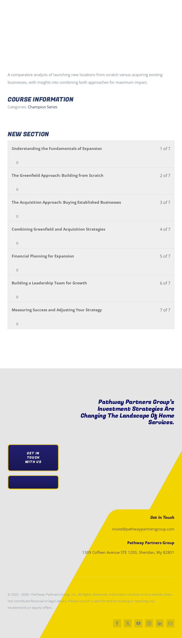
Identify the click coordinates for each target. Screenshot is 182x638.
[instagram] (149, 623)
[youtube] (138, 623)
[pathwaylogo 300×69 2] (38, 403)
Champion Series (42, 106)
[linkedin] (160, 623)
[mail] (170, 623)
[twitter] (128, 623)
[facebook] (117, 623)
